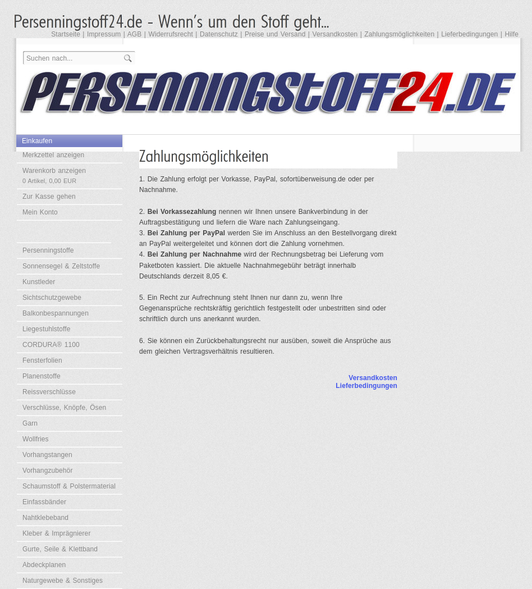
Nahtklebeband (45, 518)
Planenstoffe (41, 376)
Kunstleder (38, 282)
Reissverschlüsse (49, 392)
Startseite (65, 34)
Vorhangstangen (47, 455)
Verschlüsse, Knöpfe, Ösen (64, 408)
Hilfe (512, 34)
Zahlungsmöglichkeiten (399, 34)
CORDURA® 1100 (51, 345)
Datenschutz (219, 34)
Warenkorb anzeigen (54, 175)
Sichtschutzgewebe (51, 298)
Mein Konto (40, 212)
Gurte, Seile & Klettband (60, 549)
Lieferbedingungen (469, 34)
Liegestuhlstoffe (46, 329)
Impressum (104, 34)
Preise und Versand (275, 34)
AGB (134, 34)
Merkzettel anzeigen (53, 155)
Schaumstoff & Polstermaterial (69, 486)
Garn (30, 423)
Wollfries (35, 439)
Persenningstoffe (48, 250)
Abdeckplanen (44, 565)
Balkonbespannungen (55, 313)
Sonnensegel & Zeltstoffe (61, 266)
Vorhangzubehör (47, 470)
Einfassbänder (44, 502)
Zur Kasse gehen (49, 196)
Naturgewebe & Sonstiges (62, 581)
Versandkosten (335, 34)
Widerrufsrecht (170, 34)
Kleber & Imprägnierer (56, 533)
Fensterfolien (42, 360)
